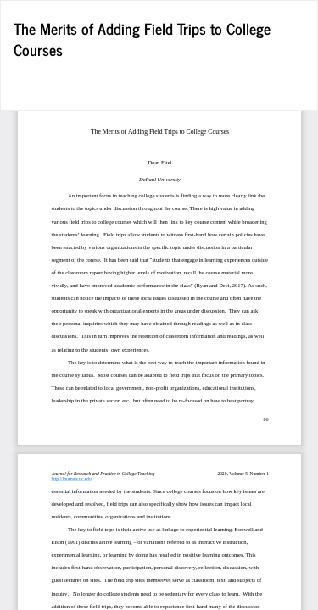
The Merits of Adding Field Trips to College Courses (142, 39)
